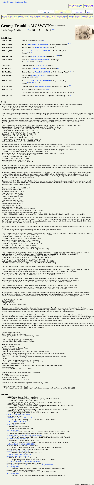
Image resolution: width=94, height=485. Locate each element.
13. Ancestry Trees (13, 430)
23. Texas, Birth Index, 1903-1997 (18, 456)
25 (31, 77)
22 (69, 86)
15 (57, 56)
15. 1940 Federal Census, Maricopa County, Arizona (24, 435)
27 (36, 77)
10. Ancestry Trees (13, 425)
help (25, 2)
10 (55, 25)
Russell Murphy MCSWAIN (40, 51)
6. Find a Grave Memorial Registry (18, 414)
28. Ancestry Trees (13, 466)
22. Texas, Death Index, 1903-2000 (19, 454)
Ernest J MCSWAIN (38, 56)
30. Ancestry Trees (13, 473)
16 (27, 61)
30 (70, 43)
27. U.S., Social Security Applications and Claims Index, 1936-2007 (30, 465)
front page (19, 2)
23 (72, 71)
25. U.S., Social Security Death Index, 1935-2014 (23, 461)
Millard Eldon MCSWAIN (40, 60)
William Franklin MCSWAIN (41, 81)
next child (5, 2)
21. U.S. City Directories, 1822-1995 (19, 451)
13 (27, 52)
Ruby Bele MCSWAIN (42, 72)
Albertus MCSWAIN (38, 75)
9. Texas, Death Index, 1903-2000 (18, 421)
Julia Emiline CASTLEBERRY (38, 44)
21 (58, 68)
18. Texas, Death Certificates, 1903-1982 (21, 444)
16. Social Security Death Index (17, 439)
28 (27, 82)
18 (37, 61)
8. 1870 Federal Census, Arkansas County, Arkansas (25, 418)
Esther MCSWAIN (41, 47)
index (12, 2)
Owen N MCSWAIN (38, 69)
